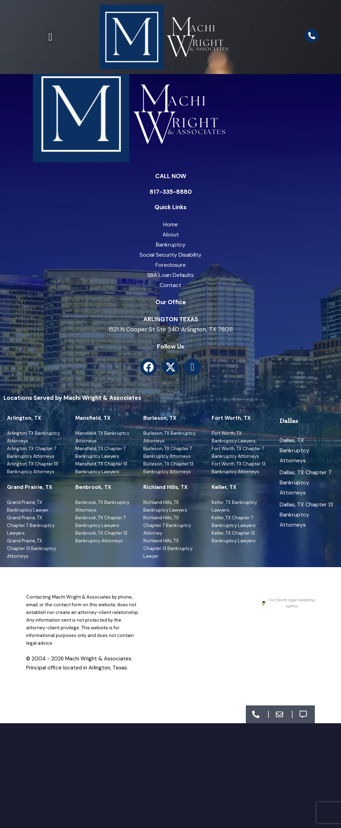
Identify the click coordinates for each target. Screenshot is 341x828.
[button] (50, 37)
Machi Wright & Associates (98, 658)
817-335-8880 (171, 192)
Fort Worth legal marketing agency (287, 603)
